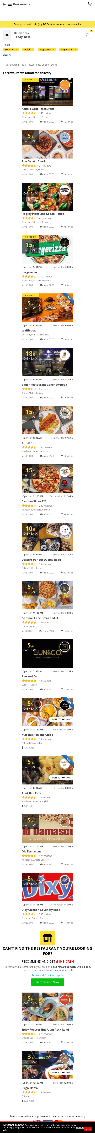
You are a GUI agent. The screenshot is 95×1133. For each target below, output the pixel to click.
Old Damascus (31, 851)
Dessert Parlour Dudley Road (41, 560)
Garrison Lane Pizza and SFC (41, 618)
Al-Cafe (27, 443)
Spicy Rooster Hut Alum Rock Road (45, 1029)
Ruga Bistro (30, 1088)
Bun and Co (29, 676)
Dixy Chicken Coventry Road (41, 910)
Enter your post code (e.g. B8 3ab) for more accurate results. (47, 24)
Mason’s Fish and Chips (37, 735)
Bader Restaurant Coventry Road (44, 385)
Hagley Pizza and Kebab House (43, 214)
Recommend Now (47, 982)
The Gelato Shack (34, 161)
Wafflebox (29, 330)
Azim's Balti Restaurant (38, 109)
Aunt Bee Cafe (32, 793)
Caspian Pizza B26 (34, 501)
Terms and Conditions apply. (47, 975)
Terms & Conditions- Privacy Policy (68, 1116)
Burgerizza (29, 272)
